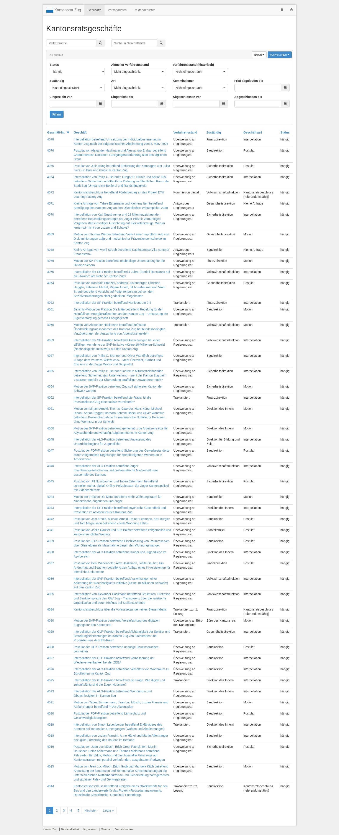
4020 (50, 713)
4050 (50, 428)
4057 (50, 355)
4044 (50, 496)
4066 (50, 260)
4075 (50, 166)
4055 (50, 371)
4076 (50, 150)
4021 (50, 702)
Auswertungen (279, 54)
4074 (50, 177)
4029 (50, 631)
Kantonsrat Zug (63, 10)
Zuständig (57, 81)
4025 (50, 680)
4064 (50, 283)
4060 (50, 325)
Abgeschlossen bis (248, 97)
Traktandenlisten (144, 10)
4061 (50, 309)
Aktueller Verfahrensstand (130, 64)
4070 (50, 214)
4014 (50, 786)
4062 (50, 302)
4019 (50, 724)
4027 (50, 658)
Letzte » (108, 810)
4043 (50, 508)
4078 (50, 139)
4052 (50, 397)
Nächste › (90, 810)
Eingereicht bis (122, 97)
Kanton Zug (50, 829)
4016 (50, 746)
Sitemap (106, 829)
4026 (50, 669)
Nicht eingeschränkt (139, 71)
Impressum (90, 829)
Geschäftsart (252, 132)
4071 (50, 203)
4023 (50, 691)
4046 (50, 466)
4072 (50, 192)
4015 (50, 766)
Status (54, 64)
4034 (50, 609)
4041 (50, 530)
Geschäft (80, 132)
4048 (50, 439)
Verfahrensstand (185, 132)
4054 (50, 386)
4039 (50, 541)
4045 (50, 481)
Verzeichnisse (124, 829)
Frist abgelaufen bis (248, 81)
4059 (50, 340)
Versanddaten (117, 10)
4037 (50, 563)
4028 (50, 647)
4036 (50, 578)
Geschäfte (95, 10)
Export (259, 54)
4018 (50, 735)
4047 (50, 450)
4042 (50, 519)
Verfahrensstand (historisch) (193, 64)
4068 (50, 249)
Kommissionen (184, 81)
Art (113, 81)
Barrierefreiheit (70, 829)
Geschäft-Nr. (58, 132)
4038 (50, 552)
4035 (50, 594)
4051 (50, 408)
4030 (50, 620)
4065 (50, 272)
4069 (50, 234)
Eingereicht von (61, 97)
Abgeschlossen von (187, 97)
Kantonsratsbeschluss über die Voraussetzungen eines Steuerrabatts (120, 609)
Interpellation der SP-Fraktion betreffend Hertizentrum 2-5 (112, 302)
